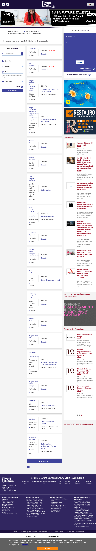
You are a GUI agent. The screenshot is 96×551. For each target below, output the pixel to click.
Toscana (39, 507)
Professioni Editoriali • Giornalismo (83, 516)
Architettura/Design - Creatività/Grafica (82, 503)
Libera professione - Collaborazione (8, 505)
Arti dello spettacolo (56, 502)
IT (89, 4)
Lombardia (35, 504)
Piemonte (34, 505)
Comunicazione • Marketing (82, 506)
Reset (19, 87)
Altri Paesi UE (30, 515)
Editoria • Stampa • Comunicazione (56, 509)
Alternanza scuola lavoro (9, 514)
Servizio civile (6, 510)
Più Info (60, 482)
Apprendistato (6, 509)
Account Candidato (67, 482)
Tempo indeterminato (8, 501)
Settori (5, 72)
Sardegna (29, 507)
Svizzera (42, 513)
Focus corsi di (74, 329)
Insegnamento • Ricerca (81, 512)
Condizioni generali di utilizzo (29, 531)
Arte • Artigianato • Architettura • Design (11, 76)
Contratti (6, 61)
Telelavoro (34, 516)
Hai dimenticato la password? (79, 75)
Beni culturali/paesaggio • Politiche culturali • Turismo (58, 506)
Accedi (80, 62)
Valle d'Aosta (30, 510)
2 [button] (79, 415)
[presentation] (78, 53)
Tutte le (77, 295)
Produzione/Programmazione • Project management (83, 514)
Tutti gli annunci (14, 31)
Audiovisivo (54, 504)
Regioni (6, 66)
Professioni (7, 81)
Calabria (40, 499)
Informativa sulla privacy (46, 531)
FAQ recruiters (70, 531)
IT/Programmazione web (82, 526)
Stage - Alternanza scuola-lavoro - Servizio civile (25, 33)
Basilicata (34, 499)
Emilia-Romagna (38, 500)
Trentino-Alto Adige (32, 508)
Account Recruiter (77, 482)
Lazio (40, 502)
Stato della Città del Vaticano (35, 512)
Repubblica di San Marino (34, 512)
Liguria (29, 504)
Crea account (87, 69)
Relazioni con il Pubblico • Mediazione (83, 517)
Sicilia (34, 507)
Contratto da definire (8, 507)
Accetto (47, 548)
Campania (29, 500)
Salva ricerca (44, 461)
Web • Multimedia (56, 512)
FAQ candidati (80, 531)
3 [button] (81, 415)
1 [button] (77, 415)
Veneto (37, 510)
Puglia (39, 505)
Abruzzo (28, 499)
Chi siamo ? (15, 531)
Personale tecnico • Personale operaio (83, 521)
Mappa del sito (59, 531)
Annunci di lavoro (32, 31)
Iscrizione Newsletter (89, 482)
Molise (28, 505)
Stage (4, 512)
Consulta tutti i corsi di (79, 424)
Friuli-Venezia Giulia (32, 502)
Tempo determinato (7, 502)
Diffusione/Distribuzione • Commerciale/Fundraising (81, 509)
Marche (41, 504)
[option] (79, 367)
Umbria (41, 508)
